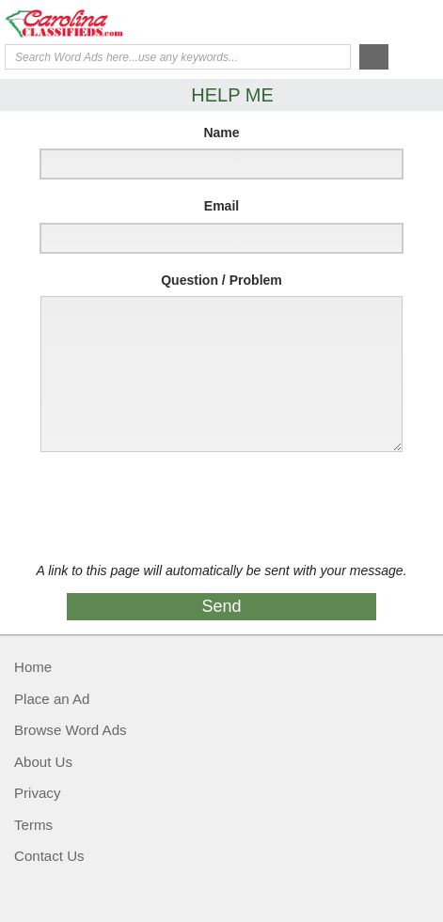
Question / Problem (221, 280)
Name (221, 132)
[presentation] (171, 507)
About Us (43, 762)
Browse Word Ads (70, 730)
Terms (33, 825)
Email (221, 205)
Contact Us (49, 856)
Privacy (37, 793)
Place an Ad (51, 699)
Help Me (336, 21)
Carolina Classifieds (80, 23)
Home (33, 667)
